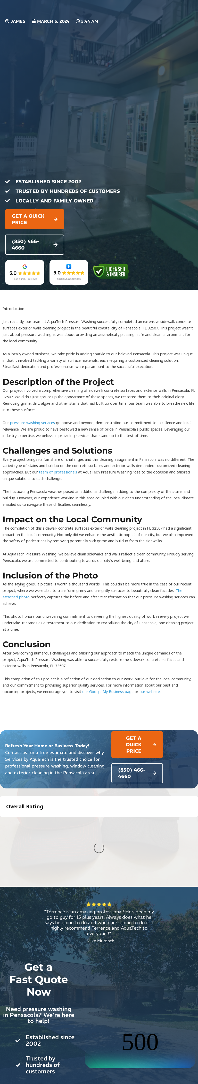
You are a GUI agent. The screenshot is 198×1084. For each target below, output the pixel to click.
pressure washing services (32, 422)
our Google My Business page (108, 691)
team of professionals (58, 472)
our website (149, 691)
